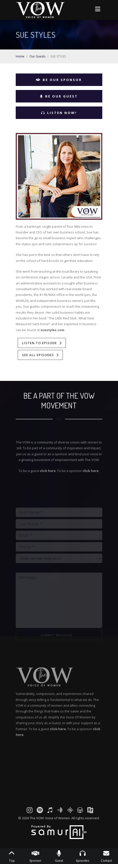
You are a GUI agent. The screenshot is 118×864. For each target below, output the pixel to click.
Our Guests (37, 56)
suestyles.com (52, 330)
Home (20, 56)
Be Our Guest (59, 96)
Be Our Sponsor (59, 79)
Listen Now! (59, 112)
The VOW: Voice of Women (50, 818)
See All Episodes (38, 355)
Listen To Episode (39, 343)
